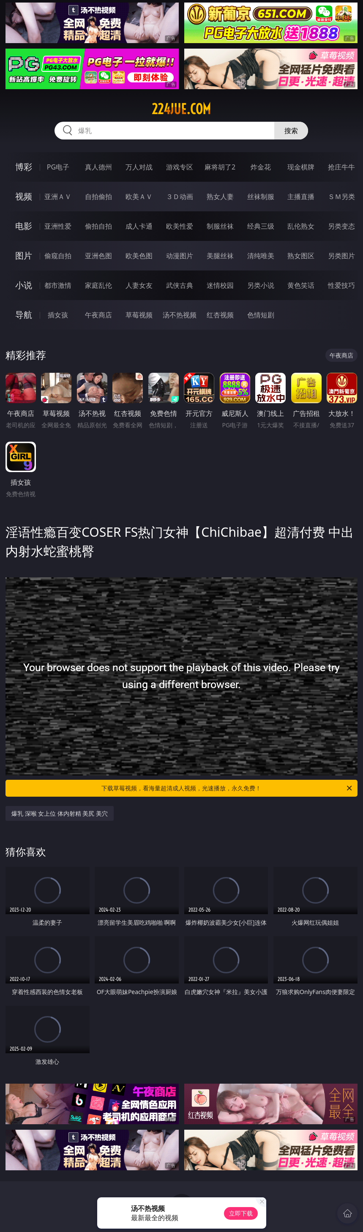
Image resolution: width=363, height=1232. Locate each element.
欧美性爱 (179, 226)
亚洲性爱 (57, 226)
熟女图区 (300, 255)
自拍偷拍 (98, 196)
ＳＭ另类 (341, 196)
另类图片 (341, 255)
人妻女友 (139, 285)
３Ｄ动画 (179, 196)
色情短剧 (260, 315)
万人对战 (139, 167)
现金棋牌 (300, 167)
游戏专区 (179, 167)
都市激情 (57, 285)
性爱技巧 (341, 285)
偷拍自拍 (98, 226)
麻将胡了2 (220, 167)
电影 (23, 226)
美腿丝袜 (220, 255)
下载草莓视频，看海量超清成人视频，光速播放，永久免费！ (227, 788)
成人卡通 (139, 226)
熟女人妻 (220, 196)
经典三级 (260, 226)
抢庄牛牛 (341, 167)
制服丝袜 (220, 226)
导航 (23, 314)
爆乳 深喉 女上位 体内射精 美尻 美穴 (59, 813)
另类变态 (341, 226)
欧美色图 (139, 255)
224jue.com (181, 109)
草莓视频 (139, 315)
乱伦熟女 (300, 226)
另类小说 (260, 285)
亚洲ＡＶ (57, 196)
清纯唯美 (260, 255)
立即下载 (241, 1213)
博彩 (23, 166)
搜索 (291, 130)
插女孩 (58, 315)
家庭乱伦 (98, 285)
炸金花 (261, 167)
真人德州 (98, 167)
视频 (23, 196)
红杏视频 (220, 315)
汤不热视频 (180, 315)
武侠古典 (179, 285)
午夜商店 (98, 315)
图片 (23, 255)
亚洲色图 (98, 255)
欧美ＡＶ (139, 196)
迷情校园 (220, 285)
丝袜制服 (260, 196)
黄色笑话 (300, 285)
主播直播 (300, 196)
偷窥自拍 (57, 255)
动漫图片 (179, 255)
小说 (23, 285)
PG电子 (58, 167)
